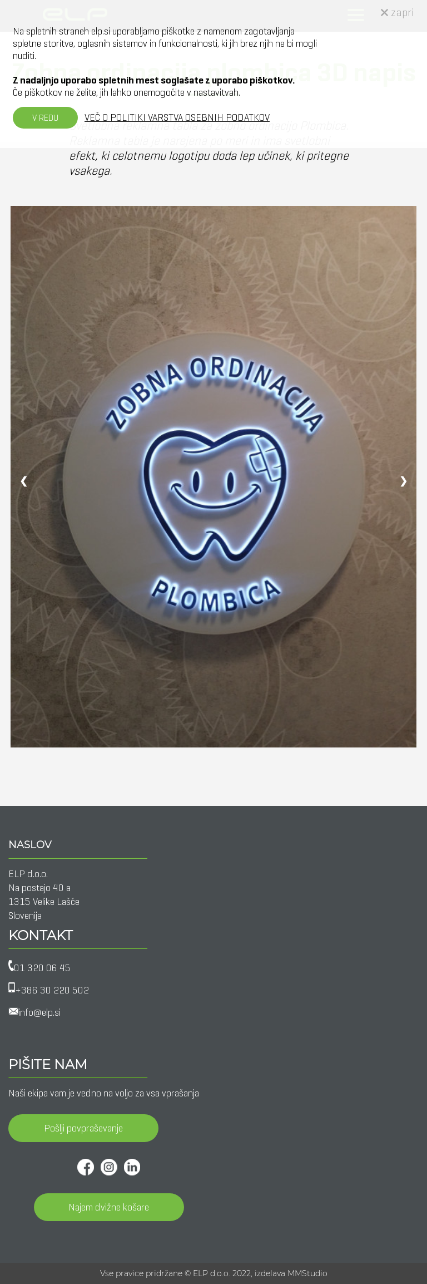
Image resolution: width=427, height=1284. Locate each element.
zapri (397, 12)
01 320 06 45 (42, 968)
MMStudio (307, 1273)
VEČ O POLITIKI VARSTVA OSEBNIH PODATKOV (177, 117)
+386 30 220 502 (52, 990)
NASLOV (29, 845)
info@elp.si (39, 1012)
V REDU (45, 117)
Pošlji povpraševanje (83, 1128)
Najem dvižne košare (108, 1207)
